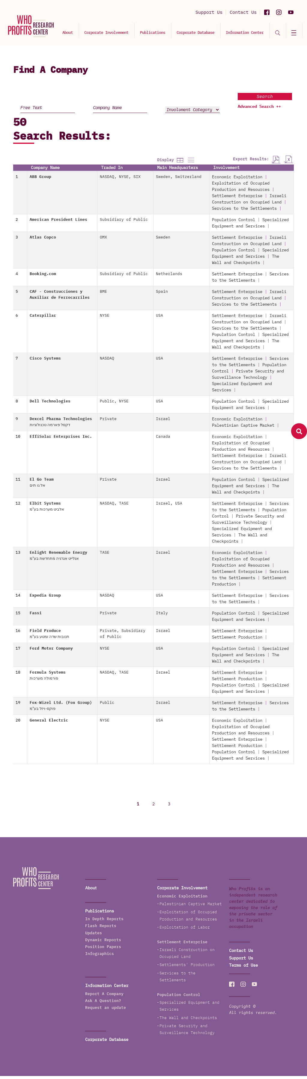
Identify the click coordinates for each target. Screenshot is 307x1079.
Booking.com (43, 277)
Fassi (36, 616)
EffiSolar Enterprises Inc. (61, 439)
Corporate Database (202, 31)
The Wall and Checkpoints (188, 1020)
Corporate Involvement (117, 31)
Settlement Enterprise (237, 199)
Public (107, 404)
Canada (163, 439)
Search (265, 99)
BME (103, 294)
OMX (103, 240)
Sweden (163, 179)
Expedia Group (45, 598)
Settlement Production (237, 640)
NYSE (124, 179)
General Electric (49, 723)
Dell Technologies (50, 404)
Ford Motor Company (51, 651)
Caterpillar (43, 318)
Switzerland (188, 179)
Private (108, 422)
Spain (162, 294)
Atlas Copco (43, 240)
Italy (162, 616)
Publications (161, 31)
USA (159, 318)
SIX (137, 179)
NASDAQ (107, 179)
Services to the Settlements (244, 211)
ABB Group (40, 179)
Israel (163, 422)
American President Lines (58, 222)
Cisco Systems (45, 361)
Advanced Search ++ (259, 109)
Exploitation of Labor (184, 930)
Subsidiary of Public (124, 222)
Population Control (233, 223)
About (80, 31)
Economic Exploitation (237, 180)
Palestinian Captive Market (243, 428)
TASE (124, 506)
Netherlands (169, 277)
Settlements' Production (187, 968)
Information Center (250, 31)
